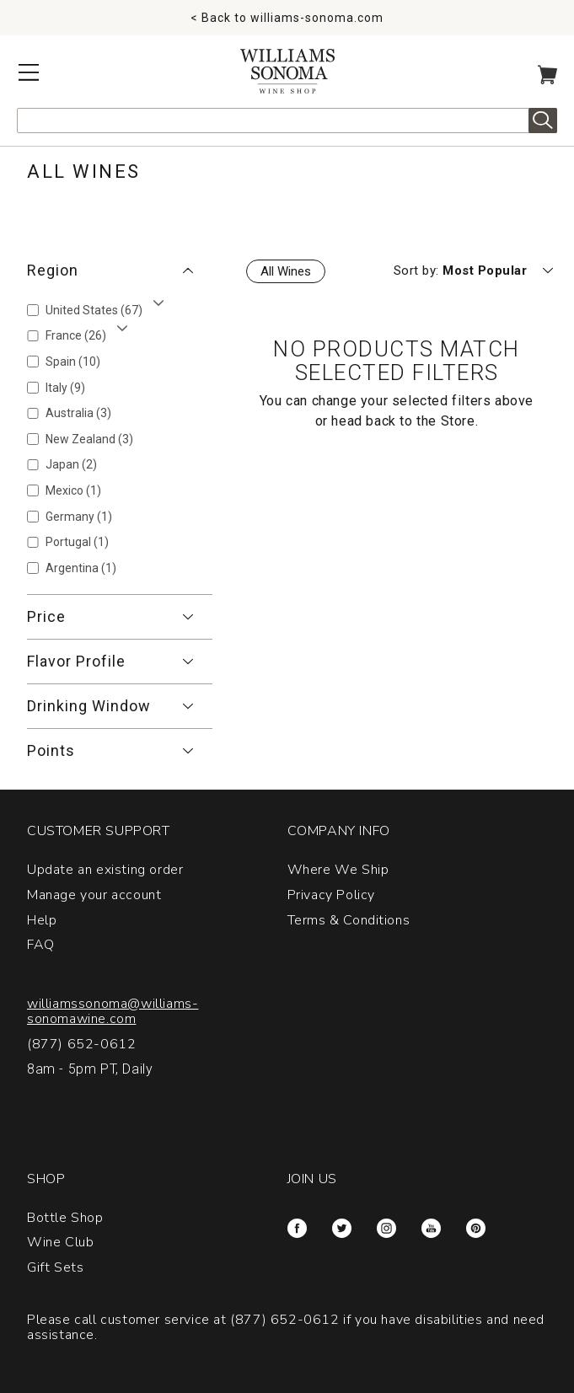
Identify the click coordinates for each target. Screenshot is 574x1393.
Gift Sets (55, 1267)
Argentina (81, 568)
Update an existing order (105, 869)
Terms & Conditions (348, 920)
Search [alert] (542, 120)
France (76, 335)
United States (94, 310)
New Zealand (89, 439)
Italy (65, 387)
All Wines (285, 271)
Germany (79, 516)
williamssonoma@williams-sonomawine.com (112, 1011)
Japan (71, 464)
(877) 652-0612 (81, 1044)
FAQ (41, 944)
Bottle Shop (65, 1217)
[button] (119, 270)
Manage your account (94, 895)
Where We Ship (338, 869)
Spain (73, 361)
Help (41, 920)
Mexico (73, 490)
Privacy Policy (331, 895)
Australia (78, 413)
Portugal (77, 542)
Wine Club (60, 1242)
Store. (460, 421)
